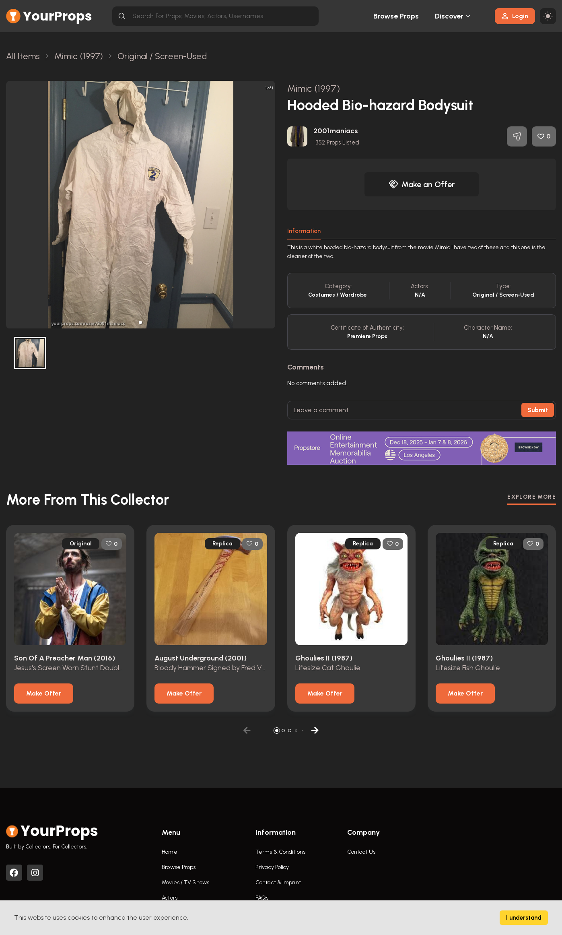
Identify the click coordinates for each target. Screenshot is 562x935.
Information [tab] (304, 231)
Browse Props (396, 16)
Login (515, 16)
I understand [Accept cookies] (523, 917)
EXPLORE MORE (531, 496)
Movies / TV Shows (185, 882)
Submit (537, 410)
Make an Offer (422, 184)
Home (169, 851)
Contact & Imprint (278, 882)
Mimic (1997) (313, 88)
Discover (449, 16)
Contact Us (361, 851)
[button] (140, 322)
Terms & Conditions (280, 851)
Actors (169, 897)
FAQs (261, 897)
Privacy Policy (272, 867)
